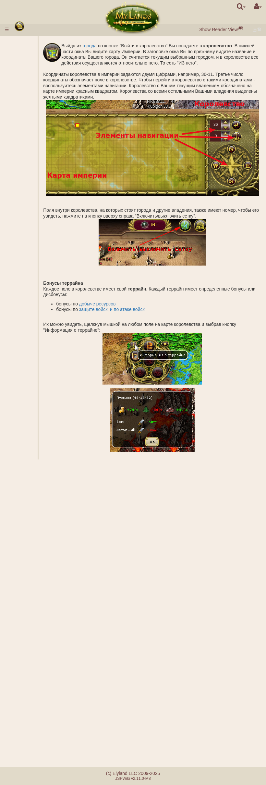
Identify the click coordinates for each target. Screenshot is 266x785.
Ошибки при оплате (30, 731)
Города (26, 74)
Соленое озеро (40, 218)
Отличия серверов (28, 714)
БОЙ (36, 340)
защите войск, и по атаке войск (131, 315)
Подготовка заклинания (42, 537)
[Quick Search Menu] (241, 6)
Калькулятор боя (42, 349)
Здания (26, 108)
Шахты (38, 210)
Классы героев (33, 471)
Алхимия (40, 170)
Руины (24, 272)
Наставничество (35, 650)
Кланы (25, 599)
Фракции (40, 318)
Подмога (40, 335)
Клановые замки (29, 630)
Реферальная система (32, 742)
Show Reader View (218, 29)
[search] (241, 6)
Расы (23, 68)
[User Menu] (258, 6)
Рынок (37, 119)
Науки (24, 153)
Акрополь (41, 267)
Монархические (41, 608)
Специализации (41, 179)
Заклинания (31, 482)
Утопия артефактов (30, 665)
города (109, 45)
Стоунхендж (30, 278)
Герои (24, 465)
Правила (27, 42)
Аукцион (39, 125)
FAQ (22, 722)
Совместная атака (41, 326)
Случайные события (30, 682)
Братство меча (34, 673)
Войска (26, 131)
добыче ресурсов (117, 309)
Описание (41, 136)
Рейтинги (40, 312)
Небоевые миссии (29, 383)
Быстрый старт (35, 62)
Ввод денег (30, 48)
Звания (38, 306)
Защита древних (27, 286)
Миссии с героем (28, 360)
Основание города (41, 411)
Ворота (38, 113)
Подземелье (31, 233)
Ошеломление (33, 573)
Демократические (41, 619)
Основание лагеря (41, 372)
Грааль (38, 227)
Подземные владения (30, 241)
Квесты (25, 690)
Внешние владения (28, 196)
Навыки (26, 477)
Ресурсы (27, 85)
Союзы (25, 582)
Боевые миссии (27, 298)
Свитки (25, 556)
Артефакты (30, 550)
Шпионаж (41, 392)
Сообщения (30, 696)
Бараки (38, 250)
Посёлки (40, 79)
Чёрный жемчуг (39, 94)
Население (29, 102)
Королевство (32, 187)
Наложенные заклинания (42, 514)
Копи (36, 204)
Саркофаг (41, 261)
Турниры (27, 656)
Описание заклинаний (42, 494)
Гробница (41, 255)
